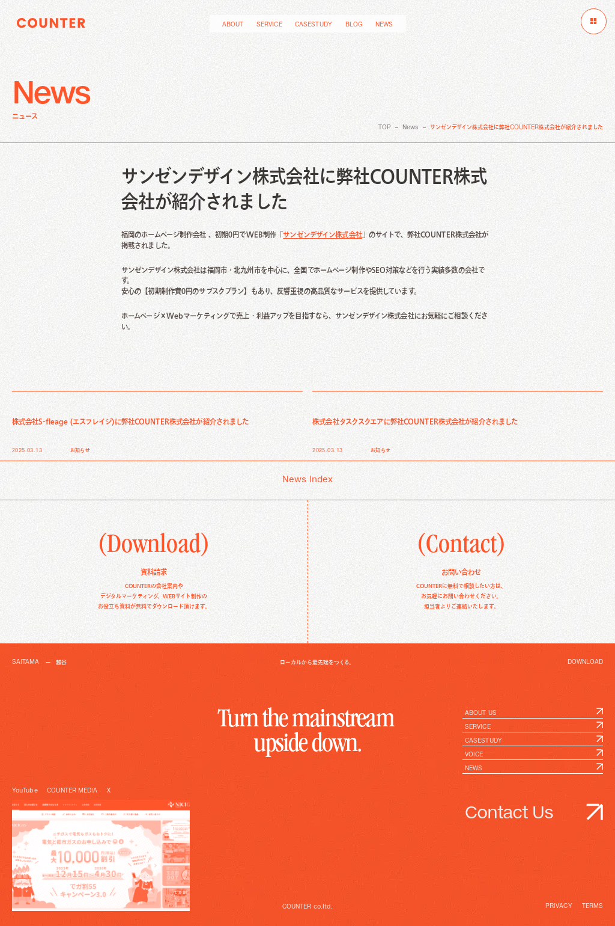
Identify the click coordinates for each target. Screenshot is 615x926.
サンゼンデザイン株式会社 (322, 235)
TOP (384, 127)
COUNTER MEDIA (72, 791)
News (410, 127)
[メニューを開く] (594, 21)
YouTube (25, 791)
